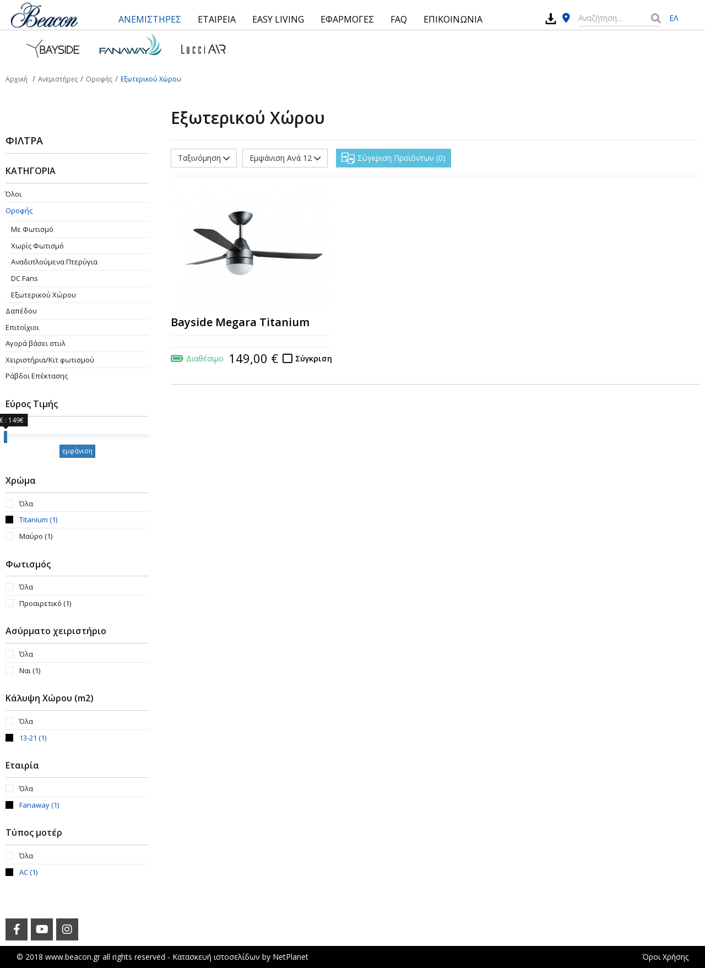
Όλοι (13, 194)
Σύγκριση (313, 358)
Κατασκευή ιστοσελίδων (216, 956)
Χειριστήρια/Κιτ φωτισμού (50, 360)
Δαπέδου (21, 311)
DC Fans (24, 278)
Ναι (29, 670)
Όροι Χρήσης (665, 956)
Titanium (38, 519)
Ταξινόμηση (204, 158)
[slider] (5, 437)
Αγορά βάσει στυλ (36, 343)
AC (28, 872)
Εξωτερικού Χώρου (43, 295)
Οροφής (19, 210)
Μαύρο (35, 536)
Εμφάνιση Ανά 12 (285, 158)
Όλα (26, 504)
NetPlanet (290, 956)
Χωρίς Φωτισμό (37, 246)
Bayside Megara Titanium (240, 322)
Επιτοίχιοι (22, 327)
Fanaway (39, 805)
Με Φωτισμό (32, 229)
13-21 (32, 738)
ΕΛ (673, 18)
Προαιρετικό (45, 603)
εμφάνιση (77, 451)
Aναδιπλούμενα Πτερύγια (54, 262)
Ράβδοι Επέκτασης (37, 376)
